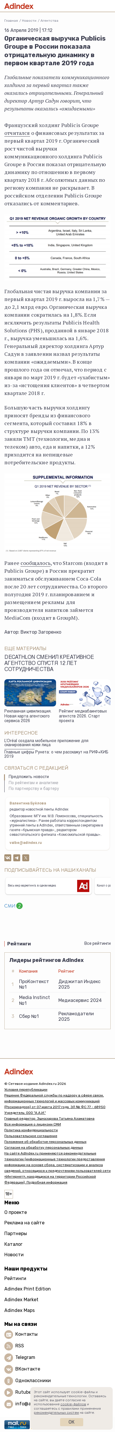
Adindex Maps (19, 1310)
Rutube (23, 1392)
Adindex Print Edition (27, 1289)
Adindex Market (21, 1299)
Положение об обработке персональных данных (45, 1142)
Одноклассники (33, 1380)
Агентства (49, 21)
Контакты (26, 1334)
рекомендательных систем (56, 1413)
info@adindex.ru (33, 1403)
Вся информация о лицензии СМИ (32, 1124)
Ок (71, 1422)
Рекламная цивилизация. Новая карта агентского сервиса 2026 (27, 716)
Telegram (25, 1357)
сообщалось (36, 562)
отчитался (17, 132)
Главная (11, 21)
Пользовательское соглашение (30, 1136)
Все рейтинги (97, 943)
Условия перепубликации (25, 1089)
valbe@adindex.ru (26, 843)
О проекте (15, 1212)
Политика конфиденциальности (31, 1130)
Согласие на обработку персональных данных (43, 1147)
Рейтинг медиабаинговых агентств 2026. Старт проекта (83, 716)
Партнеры (15, 1233)
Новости (29, 21)
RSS (19, 1345)
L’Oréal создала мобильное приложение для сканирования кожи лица (46, 743)
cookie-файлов (73, 1404)
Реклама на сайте (24, 1223)
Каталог (13, 1244)
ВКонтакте (27, 1369)
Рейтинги (15, 1278)
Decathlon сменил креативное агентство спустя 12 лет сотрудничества (49, 664)
